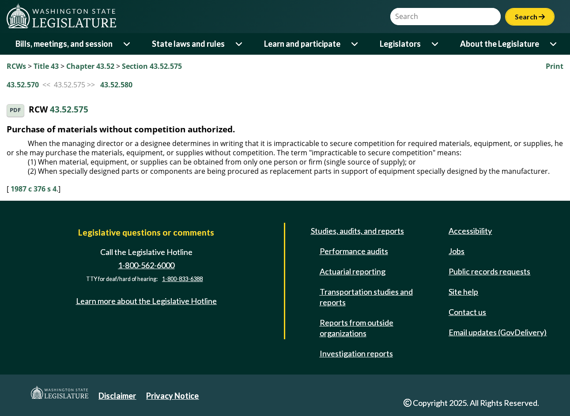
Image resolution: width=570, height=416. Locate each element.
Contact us (467, 312)
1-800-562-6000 (146, 265)
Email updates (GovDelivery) (498, 332)
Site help (463, 291)
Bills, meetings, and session (64, 44)
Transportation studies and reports (366, 297)
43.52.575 (69, 109)
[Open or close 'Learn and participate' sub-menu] (355, 43)
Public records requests (489, 271)
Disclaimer (117, 396)
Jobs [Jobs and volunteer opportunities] (456, 251)
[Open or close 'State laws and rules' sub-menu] (239, 43)
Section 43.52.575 (152, 66)
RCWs (16, 66)
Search (530, 16)
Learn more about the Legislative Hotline (146, 301)
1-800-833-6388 (182, 279)
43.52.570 (23, 85)
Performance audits (354, 251)
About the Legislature (499, 44)
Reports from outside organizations (356, 328)
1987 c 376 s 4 (34, 189)
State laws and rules (188, 44)
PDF (15, 110)
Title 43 (46, 66)
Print (554, 66)
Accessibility (470, 231)
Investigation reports (356, 353)
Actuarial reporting (352, 271)
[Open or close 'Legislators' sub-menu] (435, 43)
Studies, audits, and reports (357, 231)
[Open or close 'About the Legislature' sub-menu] (554, 43)
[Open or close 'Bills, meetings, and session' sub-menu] (127, 43)
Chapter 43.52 (90, 66)
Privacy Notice (172, 396)
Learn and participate (302, 44)
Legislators (400, 44)
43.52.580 (116, 85)
